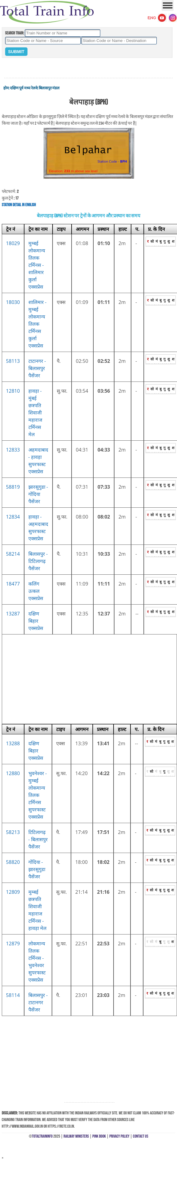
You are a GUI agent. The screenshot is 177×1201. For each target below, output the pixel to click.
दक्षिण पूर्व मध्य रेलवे (23, 88)
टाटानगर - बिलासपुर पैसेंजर (37, 368)
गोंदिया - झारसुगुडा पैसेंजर (36, 869)
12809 (13, 892)
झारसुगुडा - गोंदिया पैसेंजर (38, 494)
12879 (13, 943)
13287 (13, 613)
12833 (13, 449)
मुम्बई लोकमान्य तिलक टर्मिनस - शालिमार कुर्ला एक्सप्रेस (36, 265)
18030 (13, 302)
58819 (13, 487)
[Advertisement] (88, 68)
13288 (13, 743)
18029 (13, 243)
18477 (13, 583)
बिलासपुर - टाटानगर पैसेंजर (38, 1002)
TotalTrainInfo (42, 1136)
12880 (13, 773)
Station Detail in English (19, 204)
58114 (13, 995)
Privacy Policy (119, 1136)
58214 (13, 554)
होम (6, 88)
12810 (13, 391)
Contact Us (140, 1136)
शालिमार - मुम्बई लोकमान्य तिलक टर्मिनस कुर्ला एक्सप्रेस (37, 324)
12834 (13, 516)
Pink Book (99, 1136)
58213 (13, 832)
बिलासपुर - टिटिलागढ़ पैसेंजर (38, 561)
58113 (13, 361)
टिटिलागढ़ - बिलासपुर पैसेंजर (38, 839)
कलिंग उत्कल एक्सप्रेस (35, 591)
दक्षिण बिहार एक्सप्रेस (35, 620)
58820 (13, 862)
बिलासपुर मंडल (49, 88)
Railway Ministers (76, 1136)
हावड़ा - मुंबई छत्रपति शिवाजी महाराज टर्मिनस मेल (35, 413)
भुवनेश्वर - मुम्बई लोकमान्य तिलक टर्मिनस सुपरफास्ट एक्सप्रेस (37, 795)
